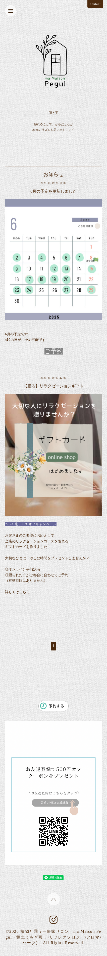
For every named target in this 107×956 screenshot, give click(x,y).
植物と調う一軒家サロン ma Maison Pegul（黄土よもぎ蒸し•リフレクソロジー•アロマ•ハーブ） (53, 937)
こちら (24, 592)
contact (95, 4)
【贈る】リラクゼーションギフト (53, 386)
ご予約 (53, 351)
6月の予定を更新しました (53, 191)
